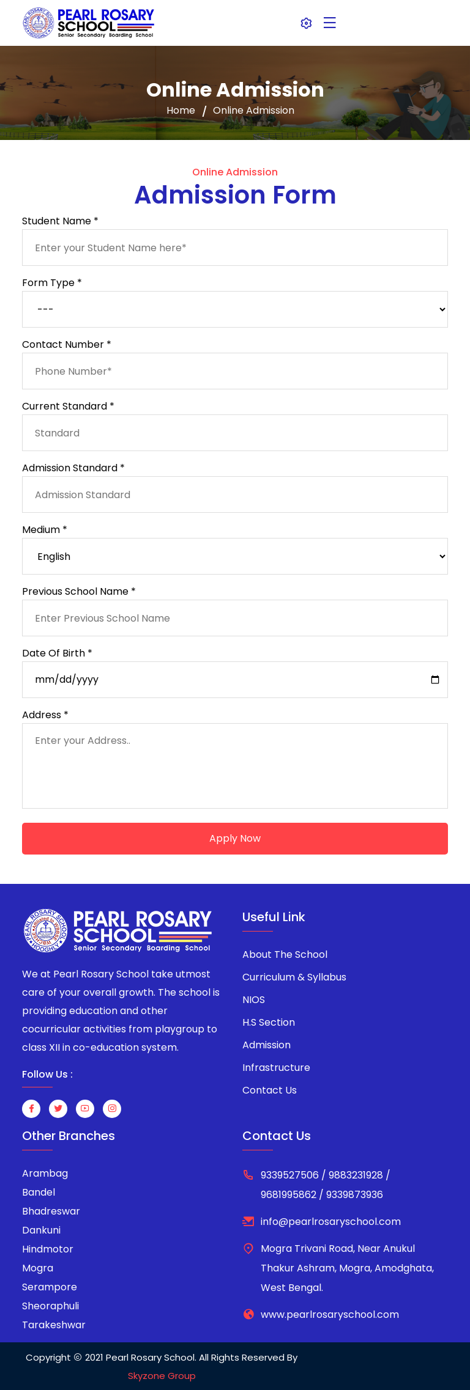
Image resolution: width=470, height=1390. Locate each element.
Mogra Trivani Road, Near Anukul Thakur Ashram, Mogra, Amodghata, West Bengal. (347, 1268)
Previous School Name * (79, 591)
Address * (45, 715)
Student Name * (60, 221)
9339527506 (290, 1175)
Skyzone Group (162, 1375)
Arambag (45, 1173)
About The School (284, 954)
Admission (266, 1045)
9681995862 (290, 1195)
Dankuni (41, 1230)
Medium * (44, 530)
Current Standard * (68, 406)
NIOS (253, 1000)
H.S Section (268, 1022)
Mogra (37, 1268)
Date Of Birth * (57, 653)
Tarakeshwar (54, 1325)
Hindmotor (47, 1249)
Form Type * (52, 283)
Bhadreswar (51, 1211)
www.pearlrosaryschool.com (330, 1314)
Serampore (49, 1287)
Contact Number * (66, 344)
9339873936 (353, 1195)
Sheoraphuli (50, 1306)
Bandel (38, 1192)
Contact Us (269, 1090)
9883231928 (356, 1175)
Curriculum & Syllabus (294, 977)
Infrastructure (276, 1068)
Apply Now (235, 838)
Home (180, 110)
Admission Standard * (73, 468)
